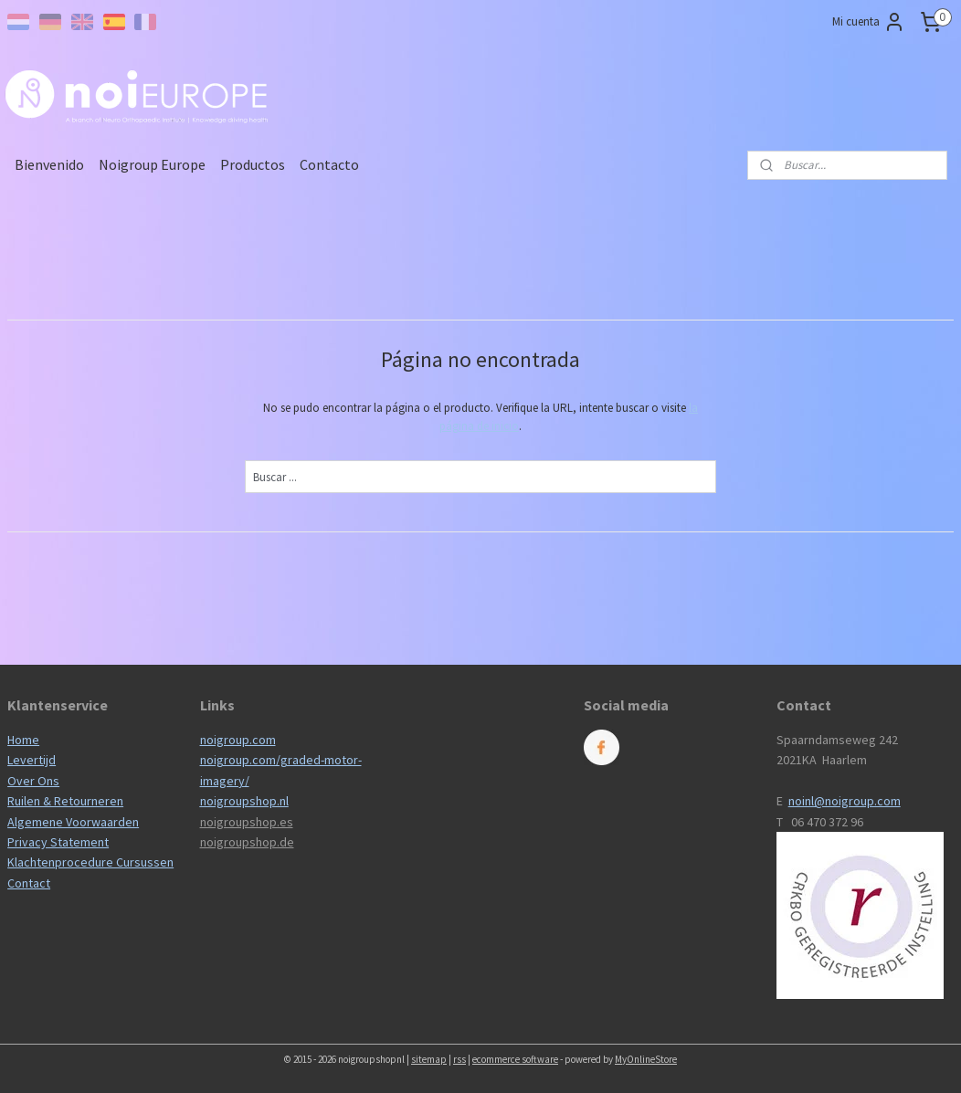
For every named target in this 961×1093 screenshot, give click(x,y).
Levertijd (31, 759)
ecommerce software (515, 1059)
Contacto (329, 164)
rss (459, 1059)
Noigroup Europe (152, 164)
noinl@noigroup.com (844, 801)
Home (23, 739)
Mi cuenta (868, 22)
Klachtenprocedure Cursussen (90, 862)
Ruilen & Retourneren (65, 801)
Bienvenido (49, 164)
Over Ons (33, 780)
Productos (252, 164)
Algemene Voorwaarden (73, 822)
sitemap (429, 1059)
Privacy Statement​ (58, 842)
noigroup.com (238, 739)
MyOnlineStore (646, 1059)
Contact (28, 883)
